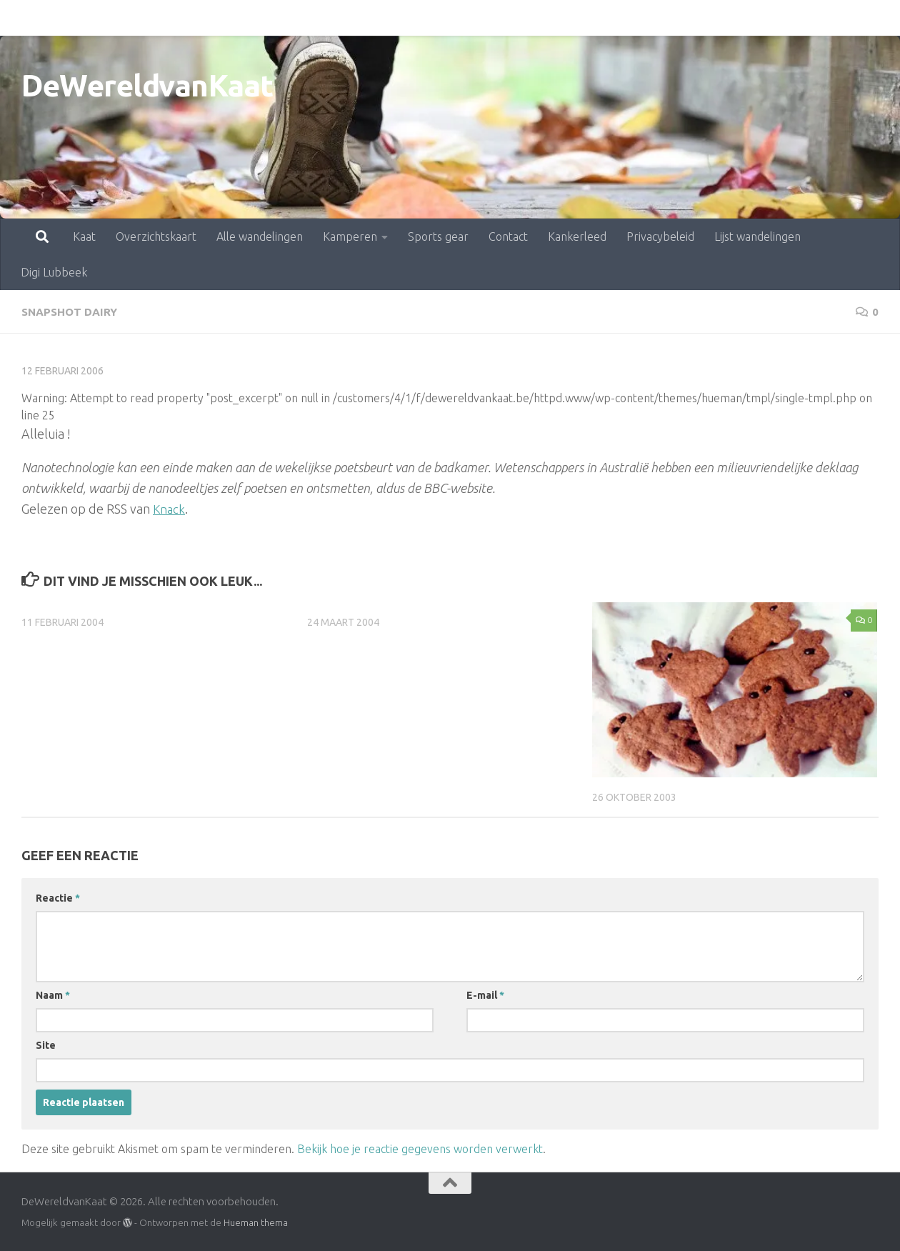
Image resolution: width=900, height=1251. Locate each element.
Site (46, 1044)
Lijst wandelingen (694, 17)
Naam (53, 994)
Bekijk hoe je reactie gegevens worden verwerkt (420, 1148)
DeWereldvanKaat (147, 85)
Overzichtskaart (93, 17)
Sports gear (375, 17)
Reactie (58, 897)
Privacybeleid (597, 17)
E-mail (485, 994)
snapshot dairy (71, 311)
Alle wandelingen (197, 17)
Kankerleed (514, 17)
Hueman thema (256, 1222)
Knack (169, 508)
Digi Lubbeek (791, 17)
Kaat (21, 17)
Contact (445, 17)
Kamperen (287, 17)
